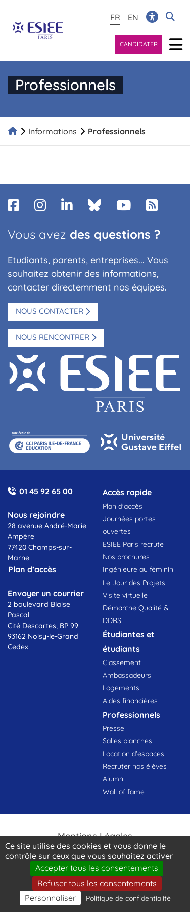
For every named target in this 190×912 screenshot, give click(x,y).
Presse (113, 728)
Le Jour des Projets (134, 582)
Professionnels (117, 131)
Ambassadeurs (127, 675)
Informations (52, 131)
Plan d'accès (122, 506)
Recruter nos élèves (135, 766)
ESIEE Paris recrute (133, 544)
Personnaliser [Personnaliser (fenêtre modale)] (50, 898)
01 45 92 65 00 (46, 491)
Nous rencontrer (52, 337)
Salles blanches (127, 740)
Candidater (139, 44)
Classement (122, 662)
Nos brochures (126, 556)
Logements (121, 687)
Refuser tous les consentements (97, 883)
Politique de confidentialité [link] (128, 898)
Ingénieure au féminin (138, 569)
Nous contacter (49, 311)
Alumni (114, 778)
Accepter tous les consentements (96, 868)
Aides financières (130, 701)
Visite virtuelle (125, 595)
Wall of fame (124, 791)
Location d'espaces (133, 753)
